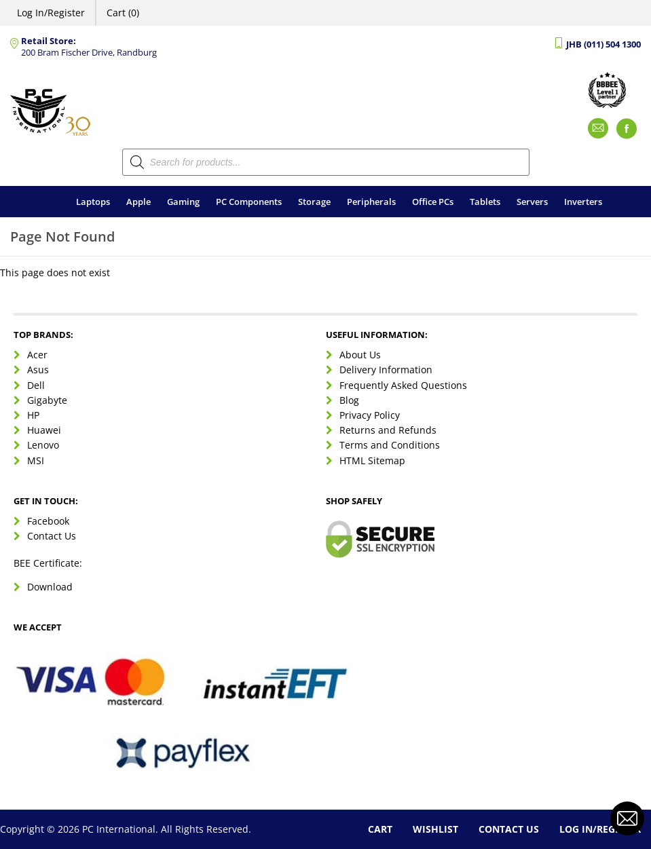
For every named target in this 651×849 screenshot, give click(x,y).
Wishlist (435, 829)
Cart (380, 829)
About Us (360, 354)
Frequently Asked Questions (403, 385)
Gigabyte (47, 400)
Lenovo (43, 444)
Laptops (93, 201)
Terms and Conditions (389, 444)
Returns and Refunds (387, 429)
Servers (532, 201)
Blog (349, 400)
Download (50, 586)
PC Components (249, 201)
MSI (35, 460)
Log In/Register (51, 12)
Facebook (48, 520)
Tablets (485, 201)
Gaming (183, 201)
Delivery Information (385, 369)
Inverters (583, 201)
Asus (38, 369)
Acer (37, 354)
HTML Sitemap (372, 460)
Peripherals (371, 201)
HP (33, 415)
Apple (138, 201)
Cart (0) (123, 12)
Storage (314, 201)
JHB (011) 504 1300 (603, 44)
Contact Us (51, 535)
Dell (36, 385)
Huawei (44, 429)
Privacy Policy (369, 415)
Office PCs (432, 201)
